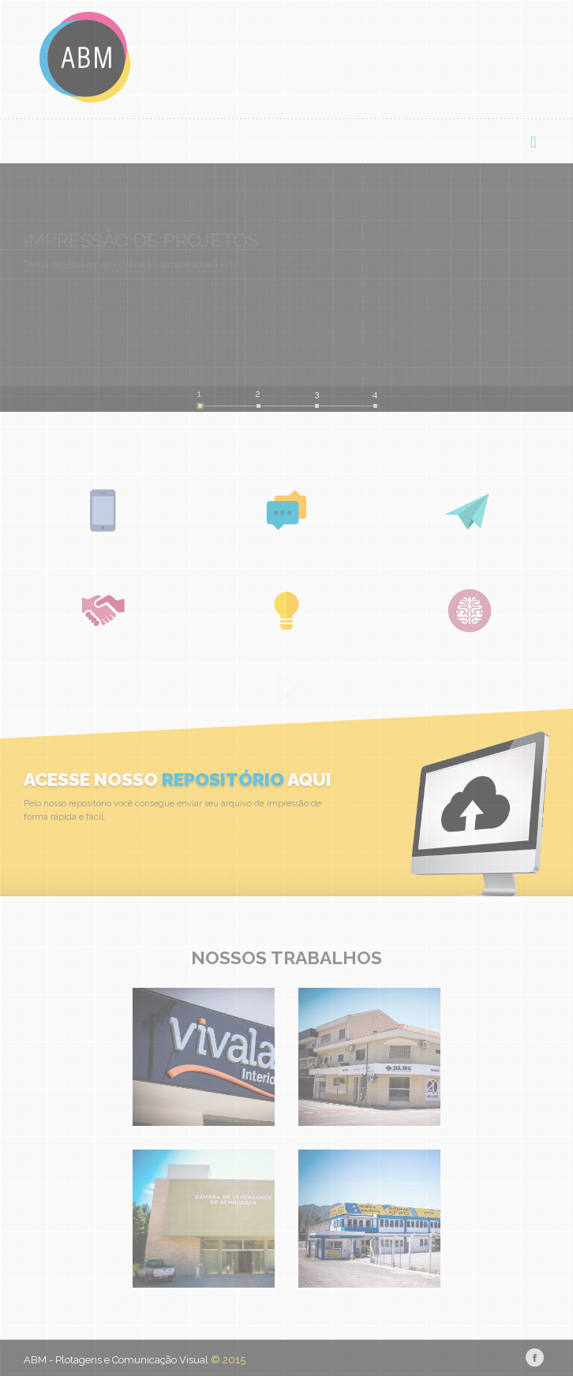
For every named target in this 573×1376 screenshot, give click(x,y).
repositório (223, 779)
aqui (307, 779)
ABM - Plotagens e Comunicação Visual (116, 1360)
